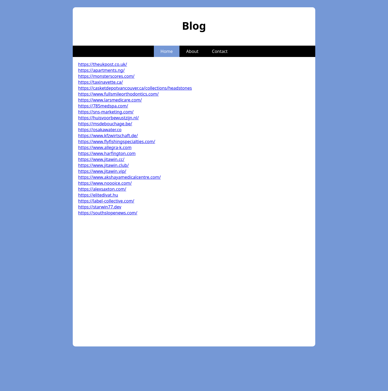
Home (167, 51)
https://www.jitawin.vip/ (102, 171)
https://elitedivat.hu (98, 195)
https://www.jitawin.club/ (103, 165)
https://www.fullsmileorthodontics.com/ (118, 94)
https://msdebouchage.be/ (105, 124)
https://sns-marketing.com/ (106, 112)
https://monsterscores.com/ (106, 76)
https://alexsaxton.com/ (102, 189)
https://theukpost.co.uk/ (102, 64)
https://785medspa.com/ (103, 106)
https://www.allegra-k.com (104, 147)
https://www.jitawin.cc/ (101, 159)
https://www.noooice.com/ (105, 183)
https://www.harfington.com (107, 153)
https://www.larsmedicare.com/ (110, 100)
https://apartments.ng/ (101, 70)
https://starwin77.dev (99, 207)
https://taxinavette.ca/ (100, 82)
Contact (220, 51)
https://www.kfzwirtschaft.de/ (108, 136)
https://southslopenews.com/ (107, 213)
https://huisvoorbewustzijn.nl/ (108, 118)
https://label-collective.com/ (106, 201)
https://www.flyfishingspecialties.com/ (116, 141)
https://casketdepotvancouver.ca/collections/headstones (135, 88)
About (192, 51)
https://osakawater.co (100, 130)
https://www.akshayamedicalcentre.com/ (119, 177)
